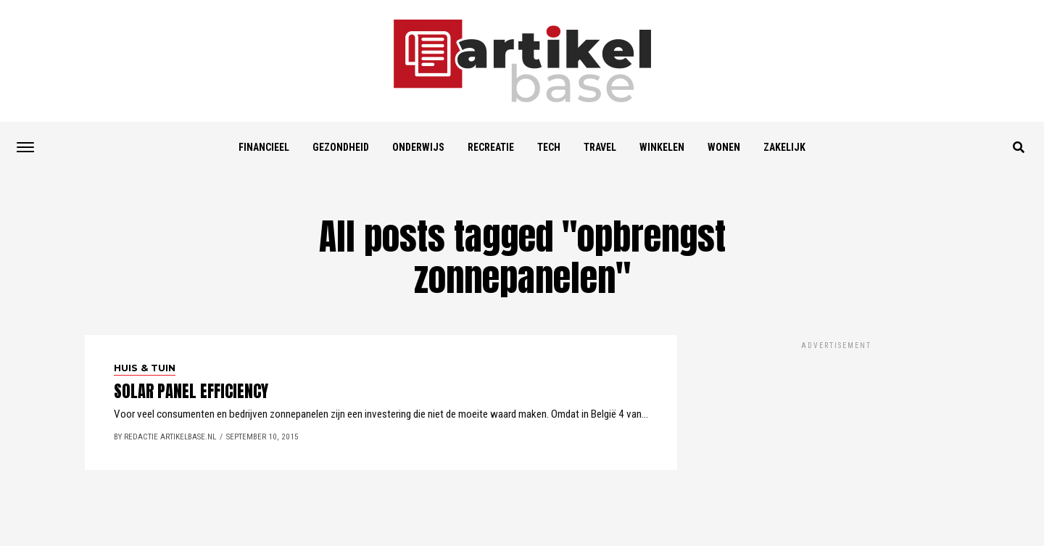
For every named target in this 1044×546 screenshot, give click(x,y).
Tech (548, 147)
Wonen (724, 147)
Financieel (264, 147)
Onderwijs (418, 147)
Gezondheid (340, 147)
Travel (600, 147)
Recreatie (491, 147)
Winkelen (661, 147)
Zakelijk (784, 147)
